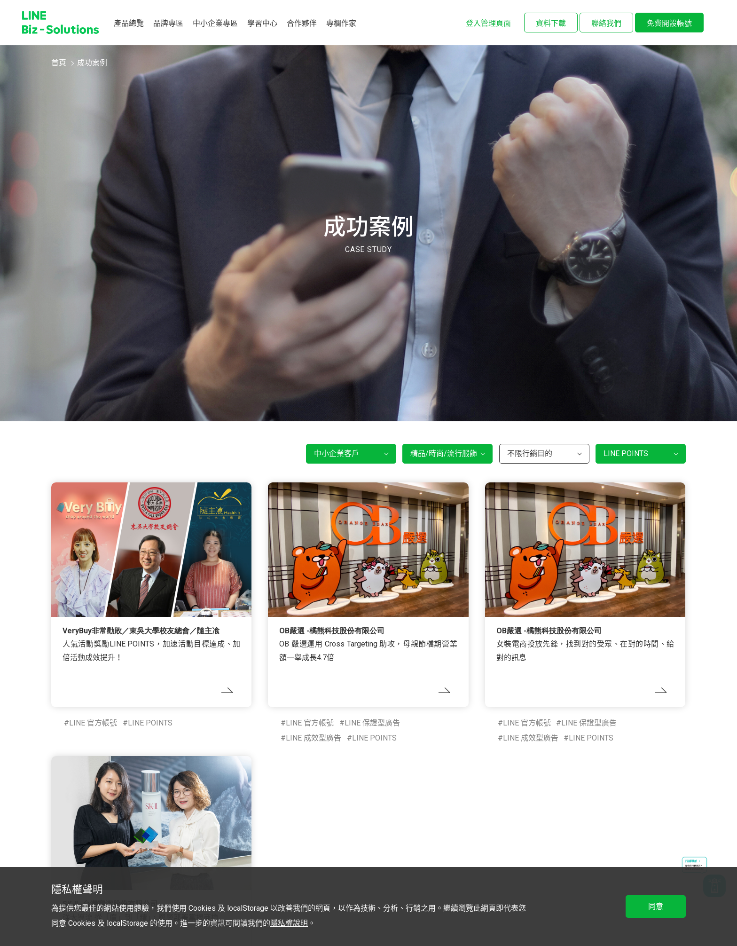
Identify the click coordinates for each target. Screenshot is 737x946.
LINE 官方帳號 (93, 722)
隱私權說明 (289, 923)
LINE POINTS (150, 722)
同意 (655, 906)
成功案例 (92, 62)
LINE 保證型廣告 (372, 722)
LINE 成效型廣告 (313, 737)
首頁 (58, 62)
